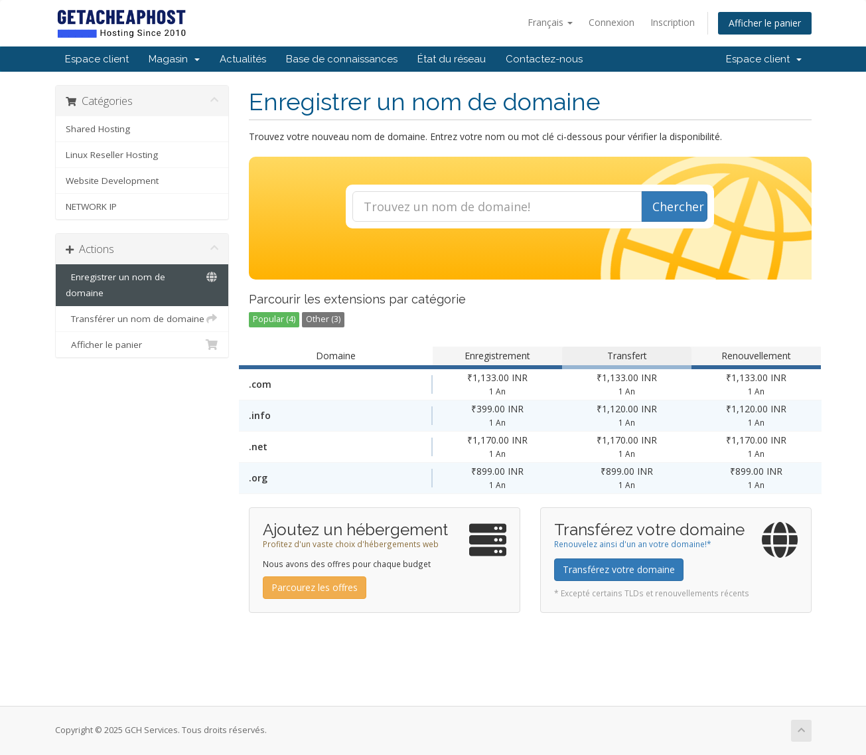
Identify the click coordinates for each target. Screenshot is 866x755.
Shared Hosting (98, 129)
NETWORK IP (91, 206)
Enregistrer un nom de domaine (142, 284)
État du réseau (451, 59)
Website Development (112, 181)
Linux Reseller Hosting (112, 155)
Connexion (611, 22)
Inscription (672, 22)
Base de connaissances (341, 59)
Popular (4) (274, 319)
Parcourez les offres (314, 587)
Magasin (174, 59)
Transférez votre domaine (619, 569)
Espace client (97, 59)
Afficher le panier (765, 23)
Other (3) (323, 319)
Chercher (678, 206)
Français (550, 22)
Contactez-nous (544, 59)
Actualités (243, 59)
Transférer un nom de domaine (142, 319)
